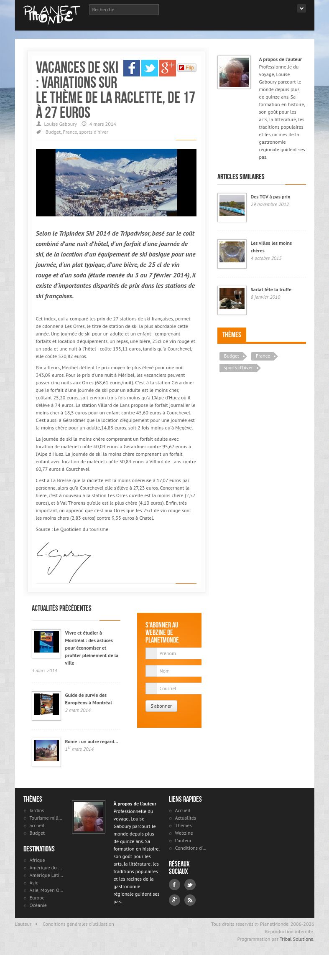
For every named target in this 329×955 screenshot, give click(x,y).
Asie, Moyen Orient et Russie (47, 890)
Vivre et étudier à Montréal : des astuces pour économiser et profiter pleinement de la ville (92, 648)
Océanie (38, 905)
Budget (53, 132)
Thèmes (231, 334)
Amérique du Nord (47, 867)
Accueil (183, 810)
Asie (34, 882)
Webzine (184, 833)
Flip (186, 68)
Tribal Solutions (296, 939)
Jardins (37, 810)
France (70, 132)
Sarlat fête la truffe (271, 289)
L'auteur (183, 840)
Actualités (185, 818)
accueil (37, 825)
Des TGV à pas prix (271, 196)
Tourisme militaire (47, 818)
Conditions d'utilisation (192, 848)
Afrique (37, 860)
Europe (37, 897)
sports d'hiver (93, 132)
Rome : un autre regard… (91, 741)
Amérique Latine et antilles (47, 875)
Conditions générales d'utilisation (78, 924)
